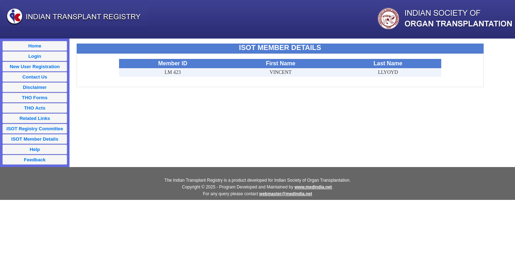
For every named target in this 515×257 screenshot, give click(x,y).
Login (35, 56)
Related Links (35, 118)
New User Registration (35, 66)
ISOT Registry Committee (34, 128)
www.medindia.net (313, 187)
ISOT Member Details (34, 139)
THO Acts (35, 108)
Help (35, 149)
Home (34, 46)
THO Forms (35, 97)
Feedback (35, 159)
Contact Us (34, 77)
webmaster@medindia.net (285, 193)
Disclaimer (35, 87)
